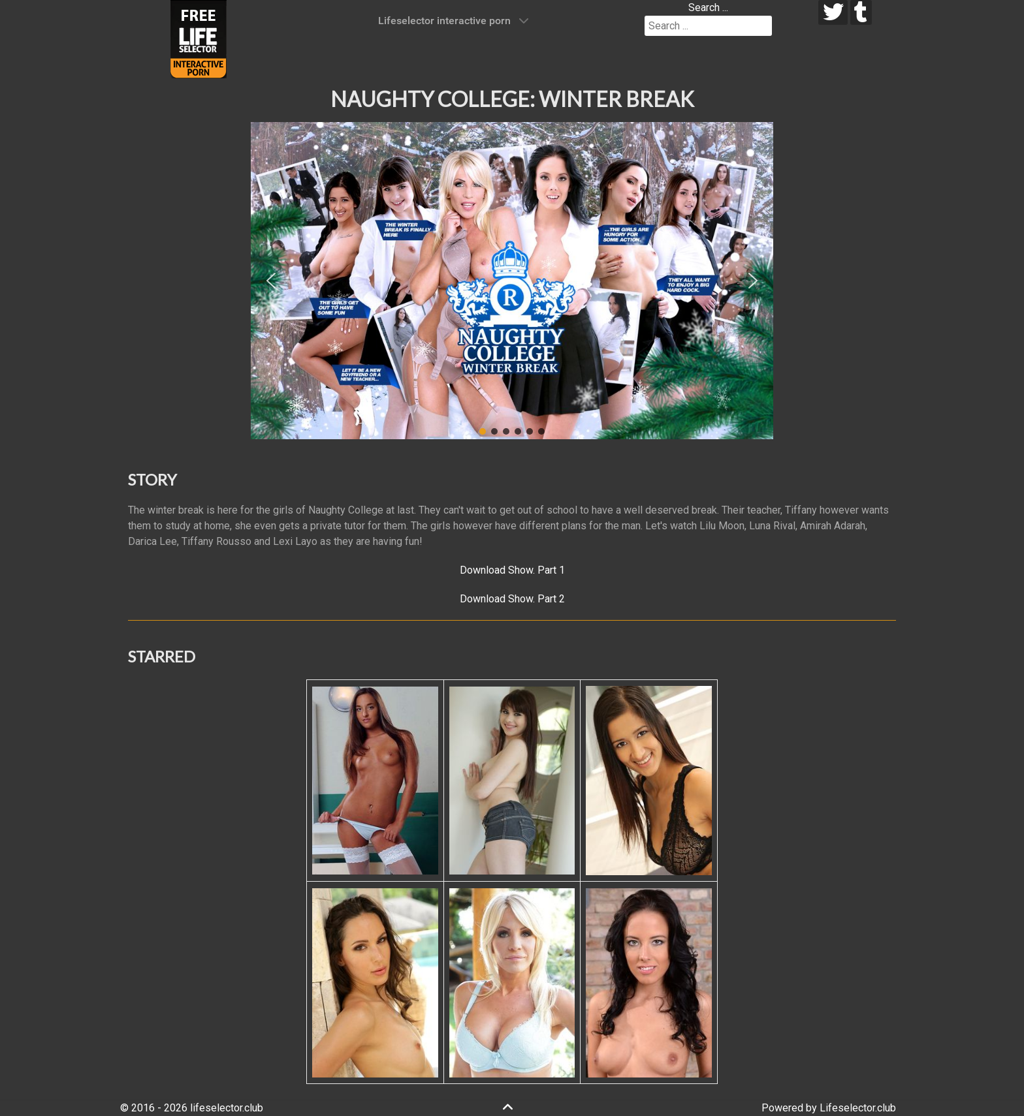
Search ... (708, 7)
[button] (271, 280)
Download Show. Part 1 (512, 570)
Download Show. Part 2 (512, 599)
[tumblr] (861, 12)
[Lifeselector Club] (198, 38)
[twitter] (833, 12)
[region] (512, 280)
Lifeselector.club (858, 1108)
